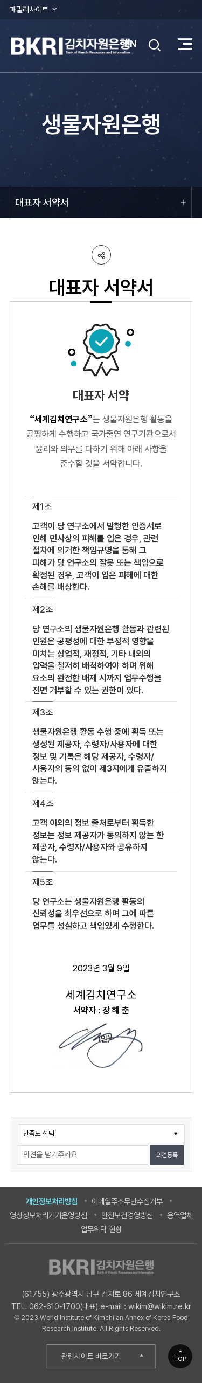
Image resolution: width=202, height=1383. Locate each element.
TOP (180, 1359)
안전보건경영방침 (127, 1215)
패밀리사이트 (34, 9)
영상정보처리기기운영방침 (48, 1215)
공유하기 (101, 255)
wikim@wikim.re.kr (159, 1306)
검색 (155, 45)
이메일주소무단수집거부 (127, 1201)
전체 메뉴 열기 (185, 44)
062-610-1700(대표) (63, 1306)
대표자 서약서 (42, 202)
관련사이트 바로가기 (91, 1356)
